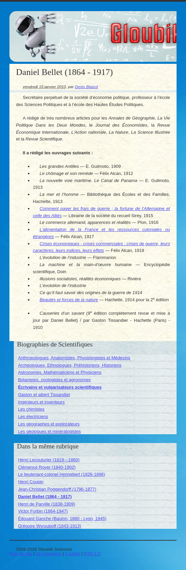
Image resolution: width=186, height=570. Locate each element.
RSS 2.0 (92, 553)
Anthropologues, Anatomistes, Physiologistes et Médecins (74, 357)
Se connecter (49, 553)
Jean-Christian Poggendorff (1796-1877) (57, 489)
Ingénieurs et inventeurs (41, 402)
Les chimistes (31, 409)
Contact (72, 553)
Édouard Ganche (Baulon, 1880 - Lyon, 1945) (62, 518)
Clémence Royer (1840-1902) (46, 467)
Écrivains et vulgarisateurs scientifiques (60, 387)
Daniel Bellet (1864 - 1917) (45, 496)
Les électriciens (33, 416)
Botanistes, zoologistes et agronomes (54, 379)
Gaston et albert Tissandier (44, 394)
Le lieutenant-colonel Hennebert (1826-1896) (61, 474)
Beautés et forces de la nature (69, 299)
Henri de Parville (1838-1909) (46, 504)
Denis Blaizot (86, 86)
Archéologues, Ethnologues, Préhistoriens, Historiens (69, 365)
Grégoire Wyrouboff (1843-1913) (49, 525)
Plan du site (20, 553)
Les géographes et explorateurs (49, 423)
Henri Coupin (30, 481)
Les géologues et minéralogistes (49, 431)
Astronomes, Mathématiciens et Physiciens (59, 372)
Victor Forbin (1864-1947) (43, 511)
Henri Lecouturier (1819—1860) (49, 459)
